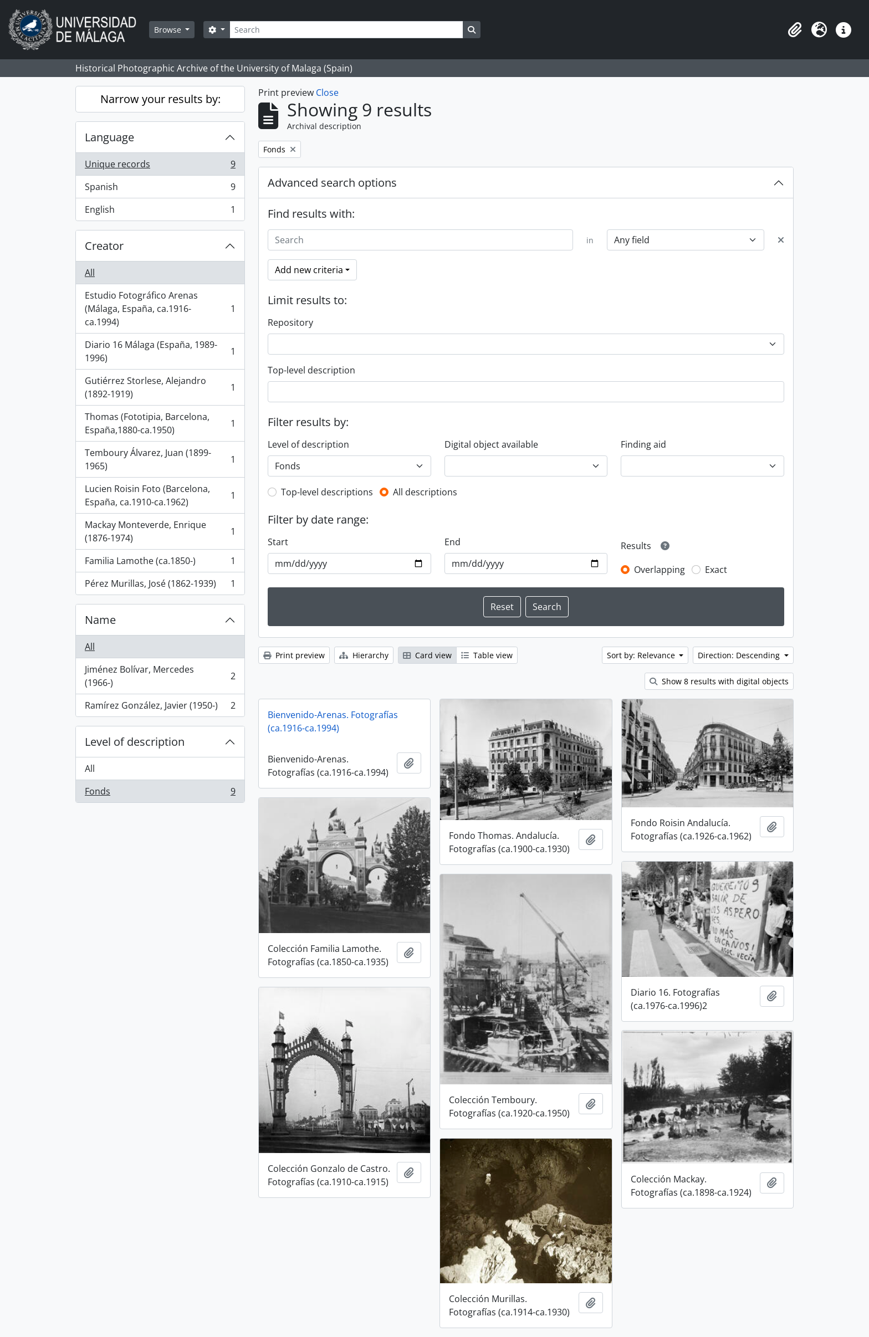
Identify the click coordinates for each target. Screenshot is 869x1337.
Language (109, 137)
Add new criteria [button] (309, 270)
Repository (290, 322)
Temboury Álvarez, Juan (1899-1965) (160, 459)
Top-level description (311, 370)
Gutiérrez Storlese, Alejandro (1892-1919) (160, 387)
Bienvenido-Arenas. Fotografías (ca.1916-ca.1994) (333, 721)
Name (100, 619)
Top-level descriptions (327, 492)
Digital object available (491, 444)
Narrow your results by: (160, 98)
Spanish (160, 189)
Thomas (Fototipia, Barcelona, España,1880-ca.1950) (160, 423)
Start (278, 542)
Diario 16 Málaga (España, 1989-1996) (160, 351)
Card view (427, 655)
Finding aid (643, 444)
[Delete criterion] (781, 240)
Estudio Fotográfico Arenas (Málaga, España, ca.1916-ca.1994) (160, 308)
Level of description (135, 741)
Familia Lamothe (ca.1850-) (160, 563)
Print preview (294, 655)
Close (327, 92)
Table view (487, 655)
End (452, 542)
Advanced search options (332, 182)
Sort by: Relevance (642, 655)
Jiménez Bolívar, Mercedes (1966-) (160, 676)
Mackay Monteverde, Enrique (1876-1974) (160, 531)
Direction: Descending (740, 655)
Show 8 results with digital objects (719, 681)
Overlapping (659, 570)
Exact (716, 570)
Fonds (160, 793)
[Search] (346, 29)
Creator (104, 245)
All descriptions (425, 492)
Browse (168, 29)
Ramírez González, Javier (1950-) (160, 707)
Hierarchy (364, 655)
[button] (795, 30)
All (90, 273)
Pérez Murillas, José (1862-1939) (160, 586)
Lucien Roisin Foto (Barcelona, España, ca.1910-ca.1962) (160, 495)
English (160, 212)
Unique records (160, 166)
